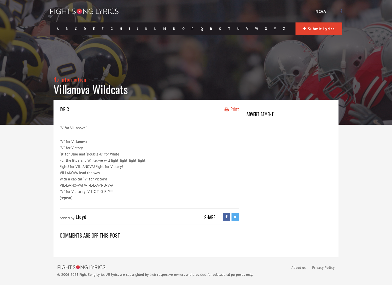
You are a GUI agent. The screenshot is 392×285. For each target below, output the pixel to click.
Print (231, 109)
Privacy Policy (323, 268)
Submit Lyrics (318, 28)
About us (299, 268)
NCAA (321, 11)
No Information (70, 79)
